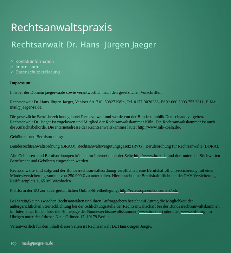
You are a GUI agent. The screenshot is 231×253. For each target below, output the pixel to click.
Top (13, 243)
